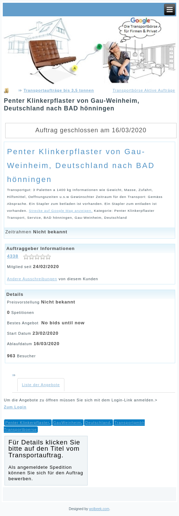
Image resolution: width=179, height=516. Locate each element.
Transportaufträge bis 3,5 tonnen (59, 90)
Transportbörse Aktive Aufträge (144, 90)
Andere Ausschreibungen (32, 279)
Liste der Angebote (41, 385)
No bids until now (62, 322)
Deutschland (97, 423)
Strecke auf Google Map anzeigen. (60, 211)
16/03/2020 (47, 343)
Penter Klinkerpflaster (27, 423)
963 (11, 355)
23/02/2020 (46, 333)
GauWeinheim (67, 423)
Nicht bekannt (50, 231)
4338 (12, 256)
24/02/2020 (46, 266)
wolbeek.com (99, 509)
